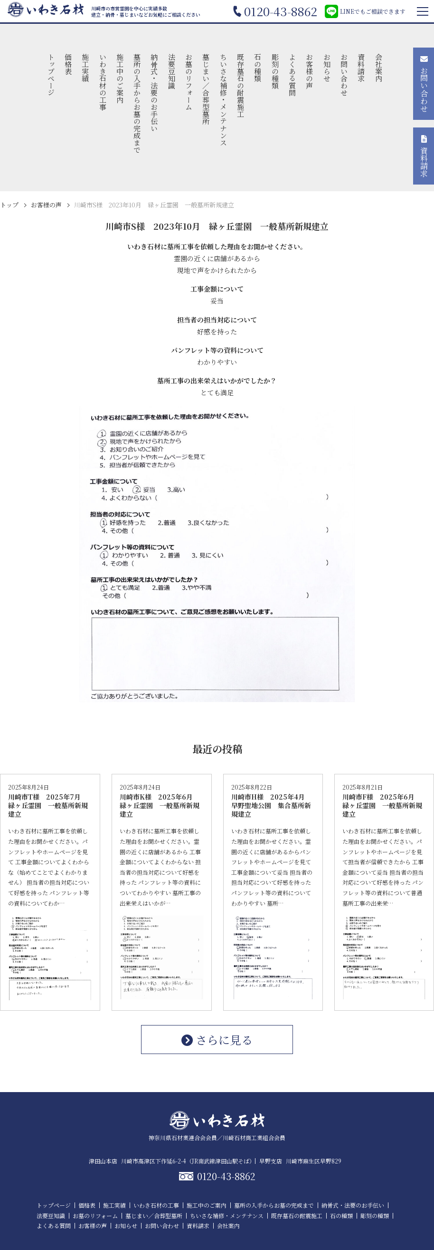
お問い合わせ (344, 74)
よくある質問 (292, 74)
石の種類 (258, 67)
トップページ (51, 74)
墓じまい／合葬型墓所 (206, 89)
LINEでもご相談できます (365, 11)
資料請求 (362, 67)
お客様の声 (310, 71)
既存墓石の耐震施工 (241, 85)
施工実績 (86, 67)
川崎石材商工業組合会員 (254, 1137)
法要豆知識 (172, 71)
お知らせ (327, 67)
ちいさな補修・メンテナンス (223, 99)
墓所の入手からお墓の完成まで (137, 103)
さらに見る (217, 1039)
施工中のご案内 (120, 78)
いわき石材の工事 (103, 81)
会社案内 (379, 67)
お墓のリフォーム (189, 81)
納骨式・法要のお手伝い (155, 92)
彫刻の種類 (275, 71)
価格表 (68, 64)
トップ (9, 204)
